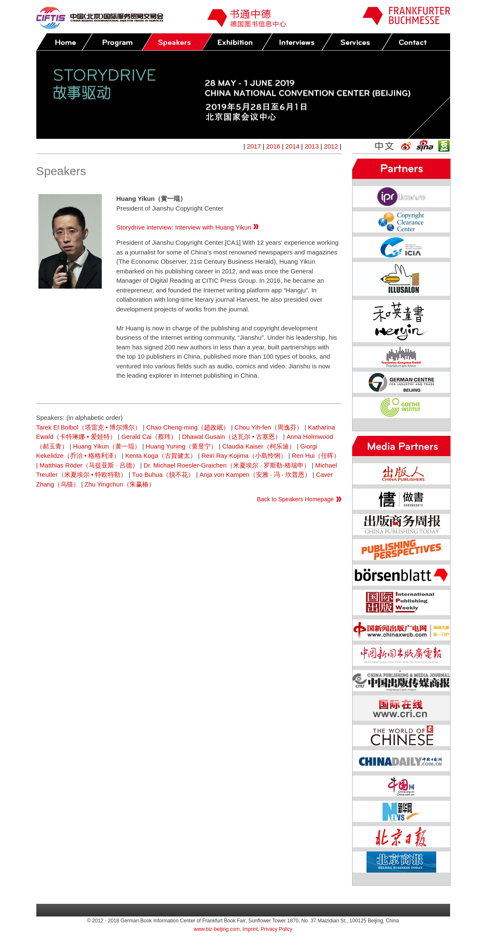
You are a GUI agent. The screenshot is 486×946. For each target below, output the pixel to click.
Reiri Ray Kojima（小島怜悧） (244, 455)
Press (296, 42)
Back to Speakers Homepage (295, 499)
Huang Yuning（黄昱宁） (181, 446)
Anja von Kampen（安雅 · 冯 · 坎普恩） (255, 474)
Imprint (250, 929)
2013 (311, 146)
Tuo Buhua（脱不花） (163, 474)
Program (116, 42)
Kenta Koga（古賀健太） (160, 455)
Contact (416, 42)
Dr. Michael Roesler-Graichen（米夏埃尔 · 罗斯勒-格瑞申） (227, 465)
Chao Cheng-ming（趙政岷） (187, 427)
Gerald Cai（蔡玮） (149, 436)
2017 (254, 146)
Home (64, 42)
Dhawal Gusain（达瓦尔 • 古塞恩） (231, 436)
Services (356, 42)
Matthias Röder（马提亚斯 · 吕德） (89, 465)
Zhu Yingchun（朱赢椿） (119, 484)
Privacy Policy (277, 929)
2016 (273, 146)
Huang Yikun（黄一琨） (107, 446)
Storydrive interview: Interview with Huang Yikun (188, 227)
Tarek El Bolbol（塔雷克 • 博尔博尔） (88, 427)
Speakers (176, 42)
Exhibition (236, 42)
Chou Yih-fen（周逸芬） (268, 427)
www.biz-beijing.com (217, 929)
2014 (292, 146)
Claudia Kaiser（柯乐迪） (258, 446)
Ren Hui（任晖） (316, 455)
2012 (331, 146)
